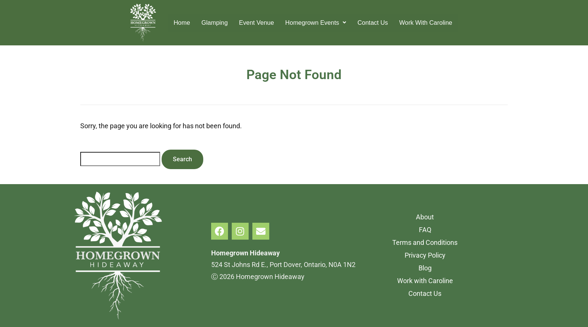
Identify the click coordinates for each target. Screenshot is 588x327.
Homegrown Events (315, 22)
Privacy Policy (425, 255)
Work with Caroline (425, 281)
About (425, 217)
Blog (425, 268)
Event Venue (252, 22)
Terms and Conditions (425, 242)
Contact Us (376, 22)
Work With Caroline (433, 22)
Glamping (207, 22)
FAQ (425, 230)
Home (173, 22)
